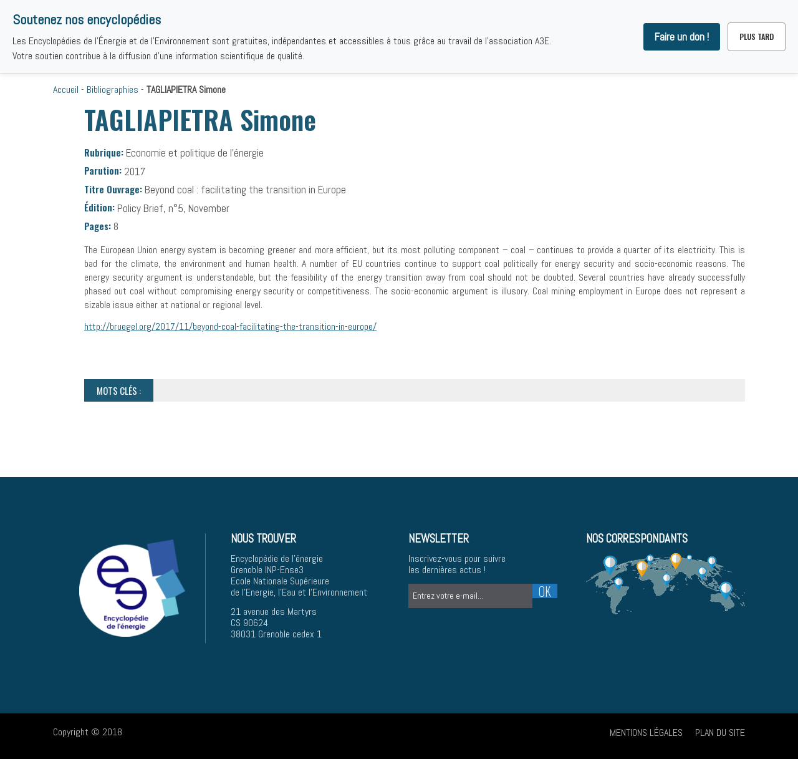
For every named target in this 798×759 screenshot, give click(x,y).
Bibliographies (112, 89)
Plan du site (720, 732)
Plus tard (756, 36)
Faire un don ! (682, 37)
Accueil (66, 89)
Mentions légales (646, 732)
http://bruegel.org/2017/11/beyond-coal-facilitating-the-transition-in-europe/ (230, 326)
